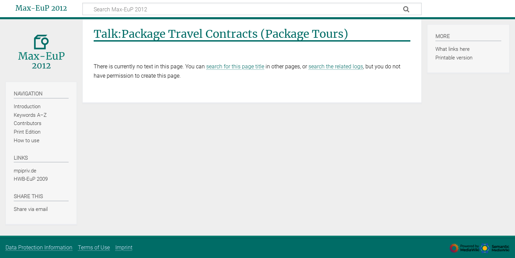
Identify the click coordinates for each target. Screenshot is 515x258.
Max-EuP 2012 (41, 8)
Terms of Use (94, 247)
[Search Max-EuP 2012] (252, 9)
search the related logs (335, 66)
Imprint (123, 247)
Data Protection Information (38, 247)
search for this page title (235, 66)
